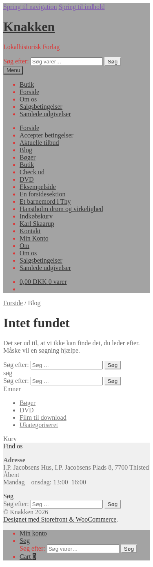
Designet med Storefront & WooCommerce (59, 519)
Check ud (32, 172)
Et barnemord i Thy (45, 201)
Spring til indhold (82, 6)
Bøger (27, 157)
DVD (27, 179)
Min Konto (34, 238)
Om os (28, 99)
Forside (29, 91)
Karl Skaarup (37, 223)
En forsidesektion (42, 194)
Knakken (29, 26)
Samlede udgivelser (45, 113)
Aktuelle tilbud (39, 142)
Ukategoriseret (39, 424)
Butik (27, 84)
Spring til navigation (30, 6)
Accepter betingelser (46, 135)
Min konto (33, 533)
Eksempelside (38, 186)
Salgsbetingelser (41, 106)
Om (24, 245)
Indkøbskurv (36, 216)
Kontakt (30, 230)
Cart (28, 556)
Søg (113, 62)
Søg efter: (16, 61)
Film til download (43, 417)
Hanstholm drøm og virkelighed (61, 208)
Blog (26, 149)
